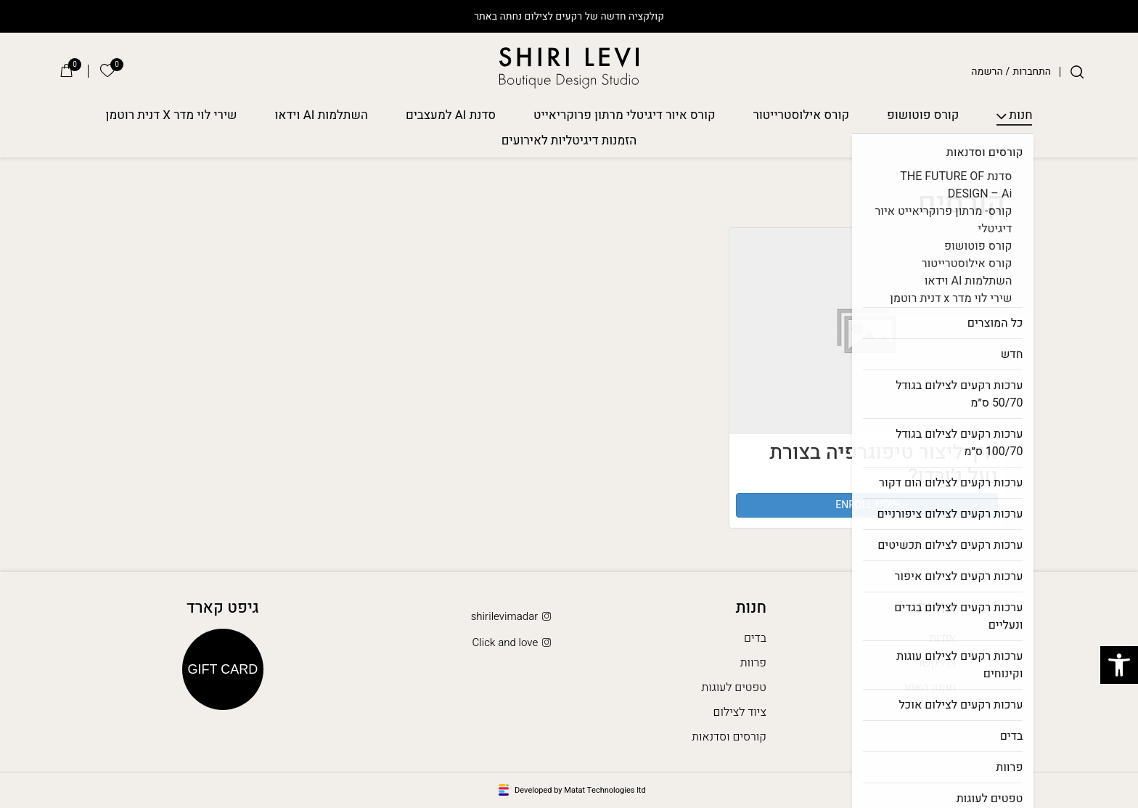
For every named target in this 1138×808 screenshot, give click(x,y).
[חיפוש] (1077, 71)
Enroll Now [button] (866, 505)
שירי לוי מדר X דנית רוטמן (171, 115)
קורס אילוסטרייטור (801, 115)
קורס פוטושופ (923, 115)
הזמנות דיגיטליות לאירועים (569, 141)
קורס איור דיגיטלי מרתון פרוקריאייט (624, 115)
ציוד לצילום (739, 712)
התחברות (1031, 72)
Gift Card (223, 669)
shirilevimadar (512, 616)
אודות (942, 638)
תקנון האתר (928, 687)
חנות (1020, 115)
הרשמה (986, 72)
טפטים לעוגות (733, 687)
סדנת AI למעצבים (451, 115)
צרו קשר (936, 663)
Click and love (513, 642)
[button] (1119, 665)
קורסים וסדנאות (729, 737)
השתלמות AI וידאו (321, 115)
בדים (755, 638)
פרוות (753, 663)
